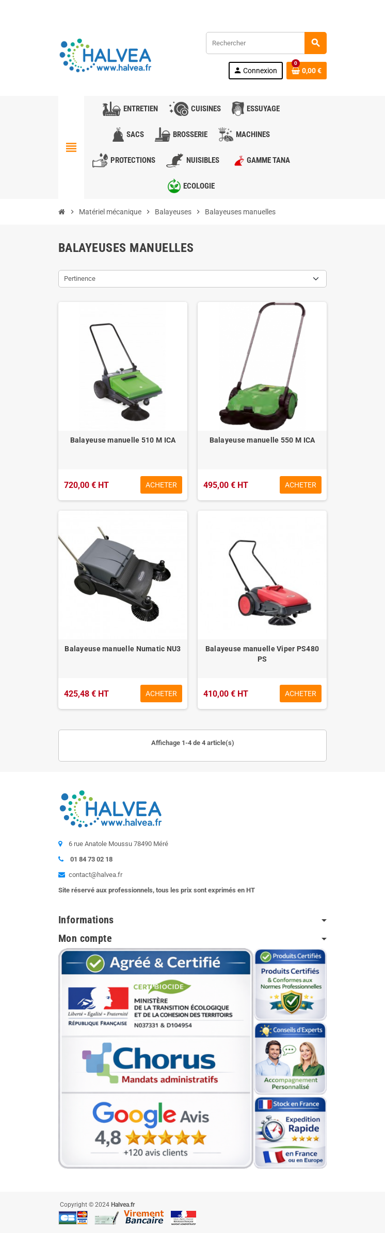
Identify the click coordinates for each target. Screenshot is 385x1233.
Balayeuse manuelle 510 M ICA (123, 440)
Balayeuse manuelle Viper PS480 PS (262, 654)
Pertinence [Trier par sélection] (79, 278)
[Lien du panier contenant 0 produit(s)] (306, 70)
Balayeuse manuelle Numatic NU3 (123, 649)
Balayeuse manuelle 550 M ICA (262, 440)
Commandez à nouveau (288, 7)
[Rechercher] (266, 43)
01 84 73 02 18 (143, 7)
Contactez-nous (85, 7)
